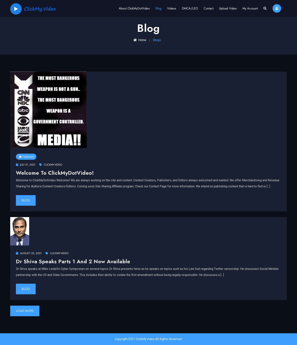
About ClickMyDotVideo (134, 8)
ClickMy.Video (50, 165)
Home (139, 40)
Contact (208, 8)
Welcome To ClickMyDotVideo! (55, 173)
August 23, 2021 (29, 253)
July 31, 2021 (25, 165)
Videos (171, 8)
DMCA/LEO (190, 8)
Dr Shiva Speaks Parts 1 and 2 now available (73, 261)
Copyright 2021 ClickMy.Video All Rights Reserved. (148, 339)
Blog (158, 8)
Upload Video (228, 8)
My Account (250, 8)
